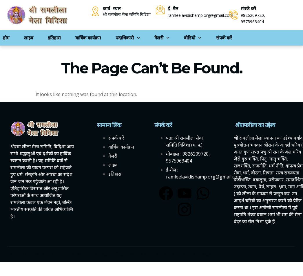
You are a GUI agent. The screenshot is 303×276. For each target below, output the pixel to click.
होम (6, 38)
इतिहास (54, 38)
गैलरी (161, 37)
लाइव (28, 38)
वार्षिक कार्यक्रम (88, 38)
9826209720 (252, 15)
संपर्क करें (224, 38)
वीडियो (192, 37)
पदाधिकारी (128, 37)
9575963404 (252, 21)
